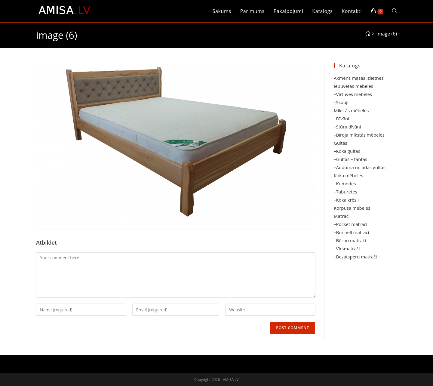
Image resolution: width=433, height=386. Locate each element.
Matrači (342, 216)
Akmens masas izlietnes (359, 78)
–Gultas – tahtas (350, 159)
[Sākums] (367, 33)
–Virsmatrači (347, 248)
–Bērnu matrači (350, 240)
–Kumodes (345, 184)
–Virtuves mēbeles (353, 94)
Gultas (340, 143)
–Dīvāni (341, 119)
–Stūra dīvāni (347, 127)
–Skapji (341, 102)
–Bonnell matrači (351, 232)
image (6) (386, 33)
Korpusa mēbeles (352, 208)
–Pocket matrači (350, 224)
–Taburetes (345, 192)
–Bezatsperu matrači (355, 257)
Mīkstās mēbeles (351, 110)
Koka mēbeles (348, 175)
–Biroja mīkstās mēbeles (359, 135)
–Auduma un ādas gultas (359, 167)
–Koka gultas (347, 151)
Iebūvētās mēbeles (353, 86)
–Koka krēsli (346, 200)
